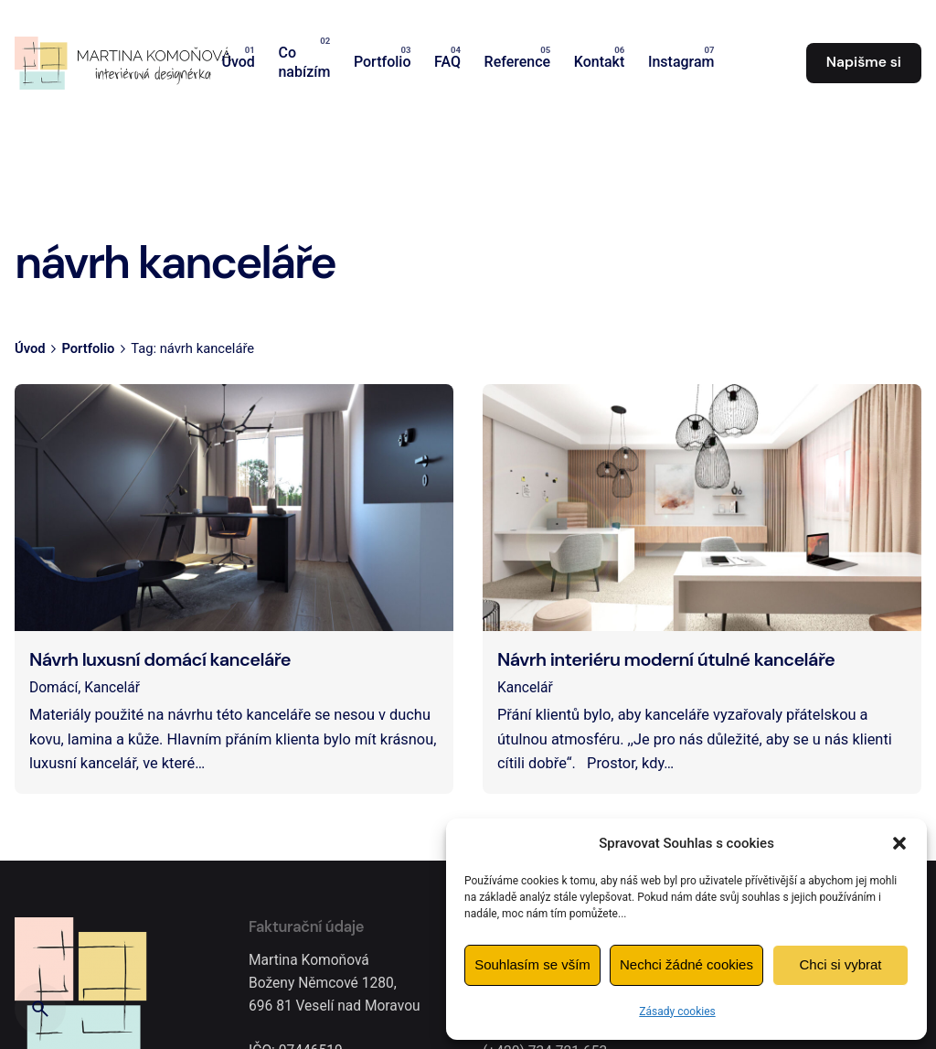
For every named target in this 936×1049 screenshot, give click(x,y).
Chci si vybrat (840, 964)
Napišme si (863, 62)
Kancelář (112, 688)
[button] (899, 843)
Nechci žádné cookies (686, 964)
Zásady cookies (677, 1011)
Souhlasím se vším (532, 964)
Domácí (53, 688)
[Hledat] (40, 1008)
